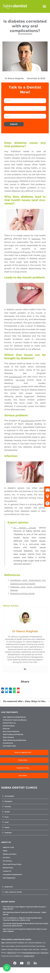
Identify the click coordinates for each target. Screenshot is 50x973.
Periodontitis (15, 377)
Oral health (12, 181)
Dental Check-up (9, 723)
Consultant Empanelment (12, 874)
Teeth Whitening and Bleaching (14, 740)
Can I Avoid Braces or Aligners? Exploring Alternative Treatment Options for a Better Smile (22, 919)
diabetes (35, 239)
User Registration (9, 878)
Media (5, 851)
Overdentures (8, 743)
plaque (16, 252)
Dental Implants (9, 726)
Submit (14, 124)
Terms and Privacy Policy (12, 864)
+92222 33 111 (11, 953)
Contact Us (7, 871)
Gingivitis (20, 380)
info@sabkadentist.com (31, 953)
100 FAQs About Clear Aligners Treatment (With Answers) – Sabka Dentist (24, 908)
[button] (44, 6)
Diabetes (15, 386)
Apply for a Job (8, 847)
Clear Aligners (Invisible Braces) (14, 717)
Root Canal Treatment (11, 731)
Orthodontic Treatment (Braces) (14, 720)
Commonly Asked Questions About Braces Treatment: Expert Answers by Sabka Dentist (25, 925)
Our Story (6, 857)
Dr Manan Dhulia (24, 528)
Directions (44, 953)
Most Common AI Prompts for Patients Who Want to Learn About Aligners (25, 930)
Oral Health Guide (9, 746)
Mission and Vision (9, 854)
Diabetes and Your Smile (22, 593)
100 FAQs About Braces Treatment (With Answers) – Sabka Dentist (24, 913)
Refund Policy (8, 868)
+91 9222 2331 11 (28, 956)
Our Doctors (7, 861)
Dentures (6, 728)
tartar (28, 252)
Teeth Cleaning (8, 737)
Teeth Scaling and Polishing (13, 734)
